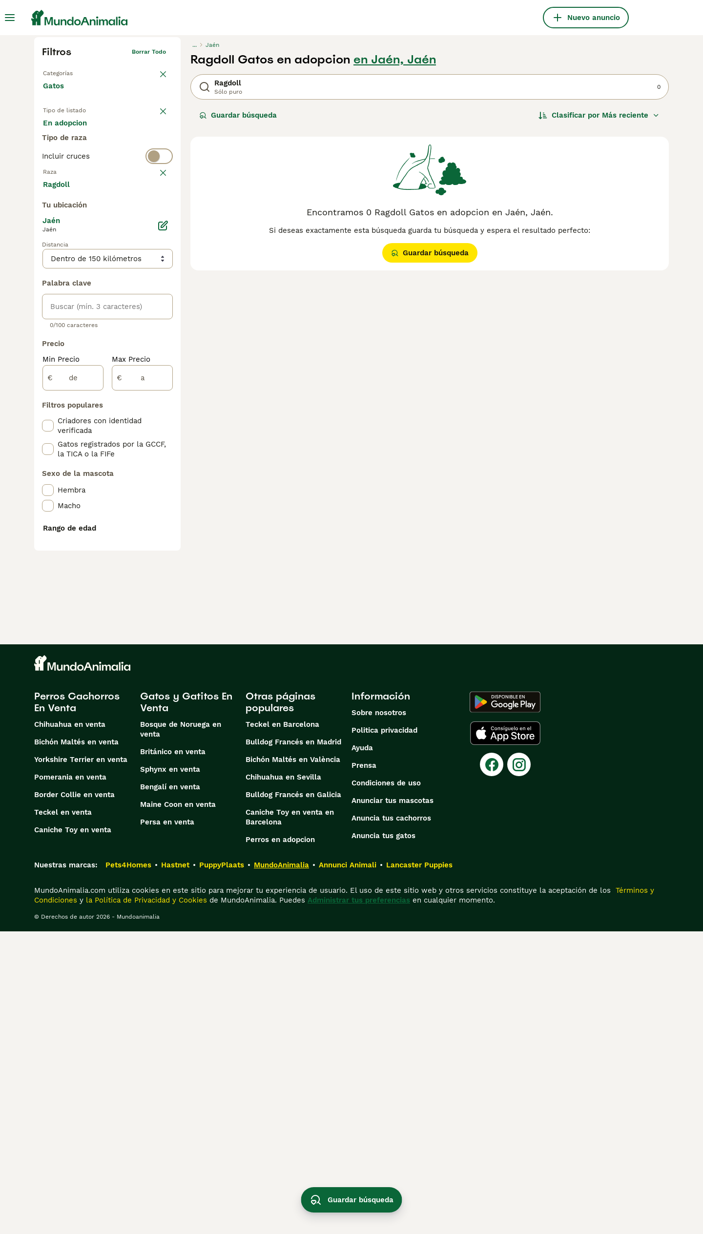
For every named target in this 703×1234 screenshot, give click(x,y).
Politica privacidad (384, 1032)
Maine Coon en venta (178, 1107)
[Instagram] (519, 1067)
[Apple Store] (505, 1036)
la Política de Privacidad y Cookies (145, 1202)
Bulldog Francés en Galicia (293, 1097)
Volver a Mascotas (69, 71)
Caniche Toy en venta (72, 1132)
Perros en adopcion (280, 1142)
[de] (72, 610)
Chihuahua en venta (69, 1027)
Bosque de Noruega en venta (180, 1032)
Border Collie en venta (74, 1097)
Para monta (72, 156)
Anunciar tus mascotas (393, 1103)
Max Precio (131, 591)
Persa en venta (167, 1124)
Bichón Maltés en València (293, 1062)
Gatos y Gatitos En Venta (186, 1004)
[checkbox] (48, 261)
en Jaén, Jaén (394, 59)
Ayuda (362, 1050)
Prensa (364, 1068)
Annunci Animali (347, 1167)
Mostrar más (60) (82, 415)
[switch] (107, 193)
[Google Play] (505, 1004)
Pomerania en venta (70, 1079)
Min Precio (61, 591)
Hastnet (175, 1167)
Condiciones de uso (386, 1085)
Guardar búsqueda (238, 115)
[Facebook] (491, 1067)
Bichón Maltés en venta (76, 1044)
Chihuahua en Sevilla (283, 1079)
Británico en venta (173, 1054)
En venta (67, 132)
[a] (142, 610)
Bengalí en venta (170, 1089)
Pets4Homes (128, 1167)
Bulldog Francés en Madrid (293, 1044)
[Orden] (599, 115)
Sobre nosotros (379, 1015)
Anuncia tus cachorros (391, 1120)
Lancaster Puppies (419, 1167)
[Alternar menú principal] (10, 17)
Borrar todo (149, 51)
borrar (157, 212)
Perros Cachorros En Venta (77, 1004)
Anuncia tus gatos (383, 1138)
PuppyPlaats (221, 1167)
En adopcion (126, 132)
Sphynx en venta (170, 1072)
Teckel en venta (63, 1115)
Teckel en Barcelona (282, 1027)
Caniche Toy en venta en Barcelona (290, 1120)
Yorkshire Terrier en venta (80, 1062)
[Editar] (163, 458)
